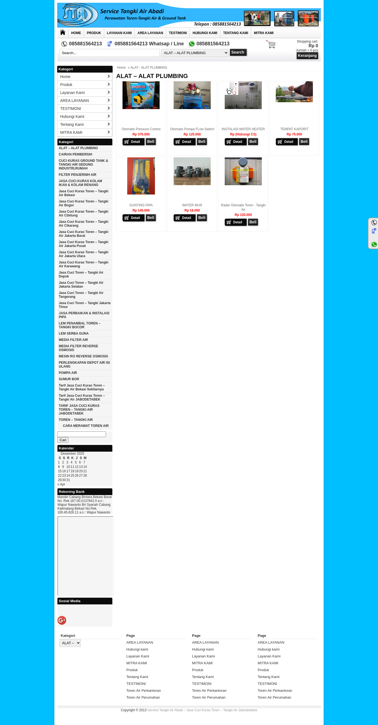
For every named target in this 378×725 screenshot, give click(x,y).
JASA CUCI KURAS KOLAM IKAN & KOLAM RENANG (80, 183)
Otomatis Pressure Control (141, 129)
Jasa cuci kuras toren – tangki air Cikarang (83, 223)
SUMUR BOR (69, 379)
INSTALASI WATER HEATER (243, 129)
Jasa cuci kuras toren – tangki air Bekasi (83, 193)
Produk (94, 33)
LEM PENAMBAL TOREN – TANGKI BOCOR (80, 325)
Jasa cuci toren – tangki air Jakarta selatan (81, 284)
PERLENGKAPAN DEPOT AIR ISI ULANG (84, 364)
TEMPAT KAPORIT (294, 129)
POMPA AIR (68, 373)
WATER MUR (192, 205)
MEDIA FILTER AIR (73, 340)
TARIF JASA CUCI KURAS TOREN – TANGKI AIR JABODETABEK (79, 409)
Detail (135, 142)
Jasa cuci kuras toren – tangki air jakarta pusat (83, 244)
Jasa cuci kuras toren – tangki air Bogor (83, 203)
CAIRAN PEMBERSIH (75, 154)
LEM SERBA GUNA (74, 333)
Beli (150, 141)
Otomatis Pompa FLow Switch (192, 129)
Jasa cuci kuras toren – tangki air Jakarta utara (83, 254)
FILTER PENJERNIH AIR (77, 175)
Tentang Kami (235, 33)
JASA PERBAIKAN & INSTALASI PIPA (84, 315)
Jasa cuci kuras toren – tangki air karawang (83, 264)
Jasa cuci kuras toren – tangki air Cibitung (83, 213)
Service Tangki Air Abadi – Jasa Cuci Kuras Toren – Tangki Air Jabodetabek (202, 710)
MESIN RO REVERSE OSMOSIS (83, 356)
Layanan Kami (119, 33)
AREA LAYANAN (150, 33)
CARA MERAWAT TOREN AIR (86, 426)
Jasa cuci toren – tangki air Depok (81, 274)
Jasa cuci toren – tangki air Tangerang (81, 295)
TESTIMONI (178, 33)
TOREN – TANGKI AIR (76, 420)
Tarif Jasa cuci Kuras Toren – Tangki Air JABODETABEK (82, 397)
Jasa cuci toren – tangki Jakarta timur (84, 305)
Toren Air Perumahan (143, 697)
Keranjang (307, 55)
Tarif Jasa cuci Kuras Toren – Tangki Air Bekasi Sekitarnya (82, 387)
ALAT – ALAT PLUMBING (78, 148)
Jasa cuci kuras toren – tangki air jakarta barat (83, 234)
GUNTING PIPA (141, 205)
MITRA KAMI (264, 33)
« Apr (61, 484)
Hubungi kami (205, 33)
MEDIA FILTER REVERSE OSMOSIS (78, 348)
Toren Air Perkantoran (143, 690)
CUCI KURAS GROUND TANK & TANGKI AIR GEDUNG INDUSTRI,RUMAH (83, 164)
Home (76, 33)
